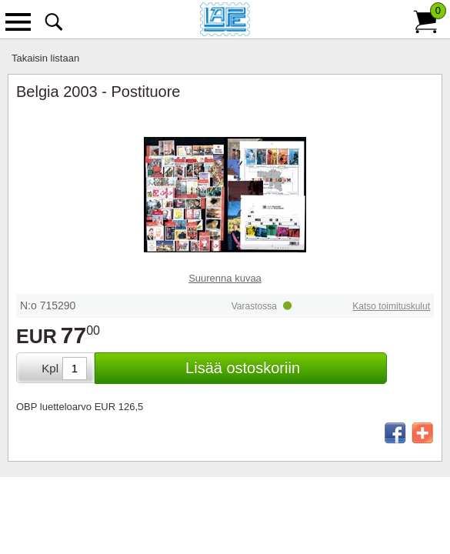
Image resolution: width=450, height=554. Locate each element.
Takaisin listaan (45, 58)
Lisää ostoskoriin (242, 367)
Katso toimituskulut (391, 306)
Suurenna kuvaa (225, 278)
